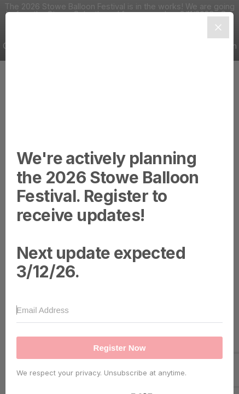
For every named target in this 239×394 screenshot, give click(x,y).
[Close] (218, 27)
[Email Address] (119, 310)
